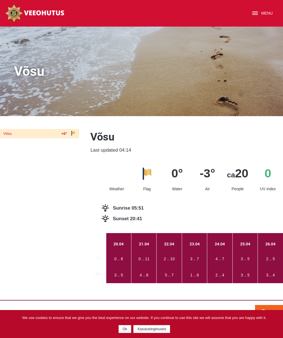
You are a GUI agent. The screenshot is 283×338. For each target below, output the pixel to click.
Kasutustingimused (152, 329)
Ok (125, 329)
